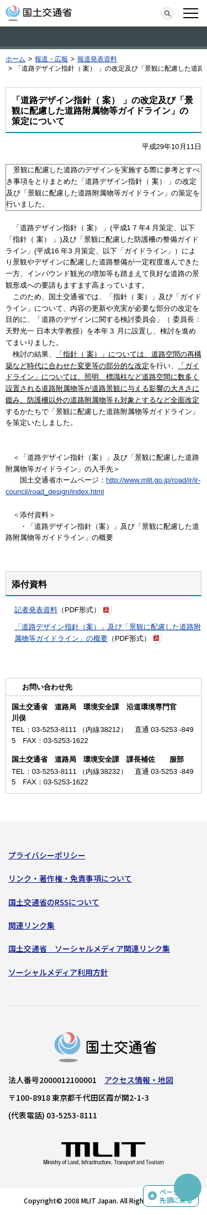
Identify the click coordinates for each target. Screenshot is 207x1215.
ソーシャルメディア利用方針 (58, 972)
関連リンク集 (31, 925)
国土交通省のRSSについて (53, 902)
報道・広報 (51, 59)
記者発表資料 (35, 610)
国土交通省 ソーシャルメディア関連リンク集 (89, 948)
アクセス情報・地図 (138, 1079)
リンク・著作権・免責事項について (70, 878)
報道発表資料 (97, 59)
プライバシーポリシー (47, 855)
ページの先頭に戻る (176, 1196)
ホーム (15, 59)
